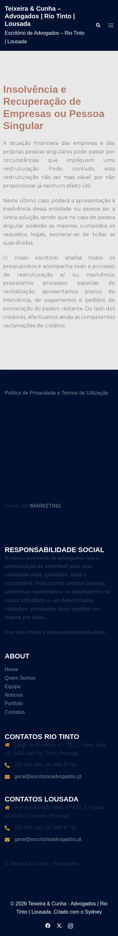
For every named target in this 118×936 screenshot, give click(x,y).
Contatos (15, 712)
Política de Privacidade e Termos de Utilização (56, 393)
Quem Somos (20, 678)
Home (11, 669)
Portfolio (14, 703)
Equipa (12, 686)
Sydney (93, 912)
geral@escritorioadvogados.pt (47, 776)
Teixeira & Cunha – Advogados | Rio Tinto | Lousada (40, 16)
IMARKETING (45, 506)
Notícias (14, 695)
